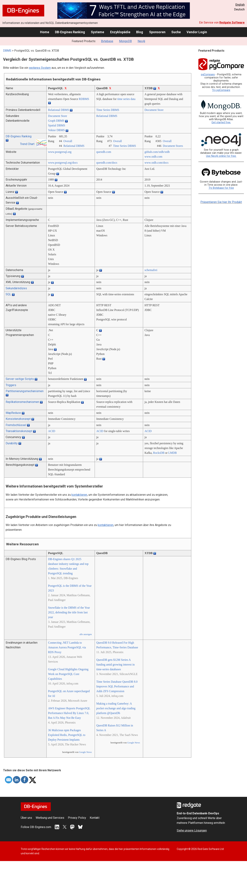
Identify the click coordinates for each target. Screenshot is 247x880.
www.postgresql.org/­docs (63, 162)
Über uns (26, 817)
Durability (12, 443)
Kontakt (94, 817)
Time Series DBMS (107, 109)
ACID (51, 431)
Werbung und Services (50, 817)
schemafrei (151, 270)
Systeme (97, 32)
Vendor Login (197, 32)
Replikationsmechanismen (22, 402)
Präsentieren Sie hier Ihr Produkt (221, 202)
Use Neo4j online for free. (221, 156)
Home (44, 32)
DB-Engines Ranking (70, 32)
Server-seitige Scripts (20, 379)
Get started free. (221, 122)
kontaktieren (79, 494)
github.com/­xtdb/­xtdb (157, 151)
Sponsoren (157, 32)
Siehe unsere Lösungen (192, 830)
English (240, 4)
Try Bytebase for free (221, 187)
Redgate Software (232, 22)
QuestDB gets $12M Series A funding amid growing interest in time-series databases (115, 664)
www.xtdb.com (153, 156)
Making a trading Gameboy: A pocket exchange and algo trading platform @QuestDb (115, 708)
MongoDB (125, 41)
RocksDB (158, 452)
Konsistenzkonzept (18, 419)
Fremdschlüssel (16, 425)
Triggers (11, 385)
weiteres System (40, 67)
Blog (139, 32)
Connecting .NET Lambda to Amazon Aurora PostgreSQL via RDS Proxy (67, 647)
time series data (126, 98)
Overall (67, 141)
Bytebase (107, 41)
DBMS (7, 50)
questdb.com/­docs (106, 162)
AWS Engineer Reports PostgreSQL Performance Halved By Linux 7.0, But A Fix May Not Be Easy (69, 713)
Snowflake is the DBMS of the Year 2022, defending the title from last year (69, 612)
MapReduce (13, 413)
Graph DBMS (56, 120)
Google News (85, 752)
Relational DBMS (58, 109)
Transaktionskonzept (19, 431)
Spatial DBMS (56, 125)
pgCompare (208, 74)
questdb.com (103, 151)
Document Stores (173, 145)
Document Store (154, 109)
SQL (8, 294)
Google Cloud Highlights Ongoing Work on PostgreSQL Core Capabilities (68, 674)
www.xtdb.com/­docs (156, 162)
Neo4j (141, 41)
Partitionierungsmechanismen (25, 391)
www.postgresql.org (59, 151)
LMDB (172, 452)
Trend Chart (27, 144)
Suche (176, 32)
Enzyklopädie (120, 32)
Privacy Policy (77, 817)
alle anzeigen (86, 634)
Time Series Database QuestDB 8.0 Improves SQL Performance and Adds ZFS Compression (117, 686)
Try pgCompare (221, 90)
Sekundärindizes (16, 288)
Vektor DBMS (56, 130)
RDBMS (84, 98)
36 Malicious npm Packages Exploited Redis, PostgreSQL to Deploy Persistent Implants (66, 735)
